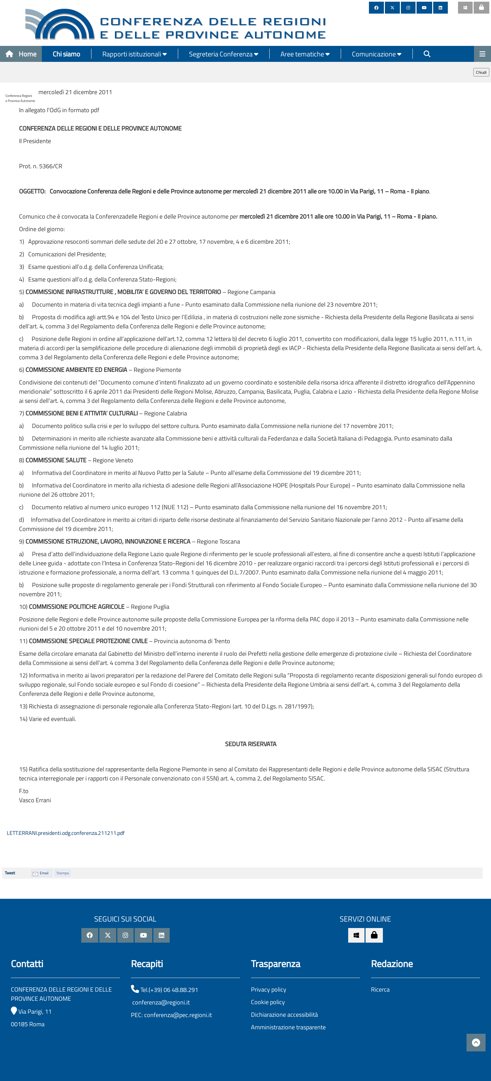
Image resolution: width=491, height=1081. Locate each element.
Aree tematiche (305, 54)
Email (44, 873)
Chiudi (481, 72)
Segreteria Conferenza (223, 54)
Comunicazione (377, 54)
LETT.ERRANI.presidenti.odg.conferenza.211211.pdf (64, 833)
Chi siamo (66, 54)
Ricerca (380, 989)
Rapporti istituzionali (134, 54)
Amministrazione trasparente (288, 1027)
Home (20, 54)
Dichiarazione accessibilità (284, 1014)
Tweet (10, 873)
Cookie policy (268, 1002)
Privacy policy (268, 989)
